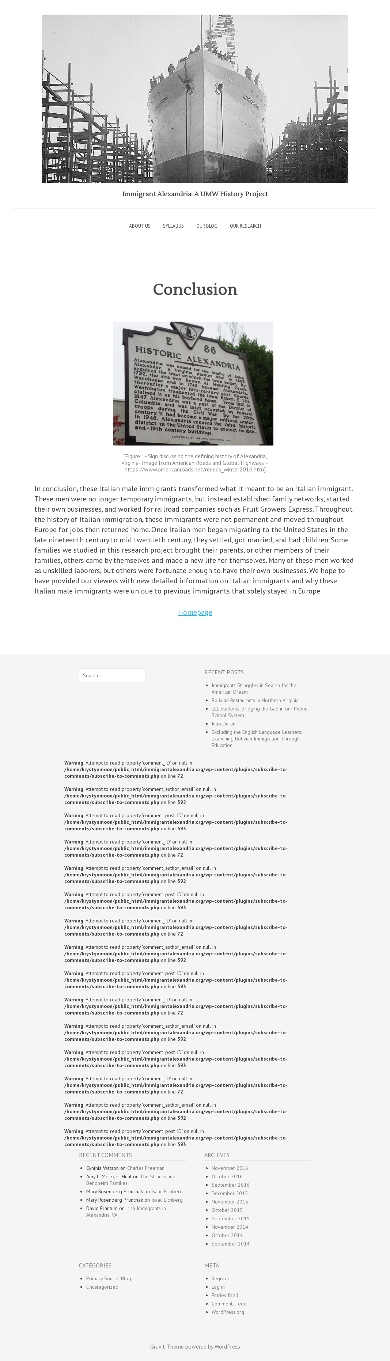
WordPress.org (228, 1312)
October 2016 (227, 1176)
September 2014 (231, 1243)
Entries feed (225, 1295)
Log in (218, 1287)
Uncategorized (102, 1287)
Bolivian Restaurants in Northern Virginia (255, 700)
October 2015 (227, 1210)
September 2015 (231, 1218)
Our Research (245, 226)
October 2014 (227, 1235)
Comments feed (229, 1303)
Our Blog (206, 226)
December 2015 (230, 1193)
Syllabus (173, 226)
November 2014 (230, 1227)
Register (221, 1278)
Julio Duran (223, 723)
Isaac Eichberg (167, 1191)
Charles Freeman (145, 1168)
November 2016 (230, 1168)
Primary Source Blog (108, 1278)
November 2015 (230, 1201)
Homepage (195, 612)
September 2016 (231, 1185)
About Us (140, 226)
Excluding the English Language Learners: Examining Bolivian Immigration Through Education (257, 738)
